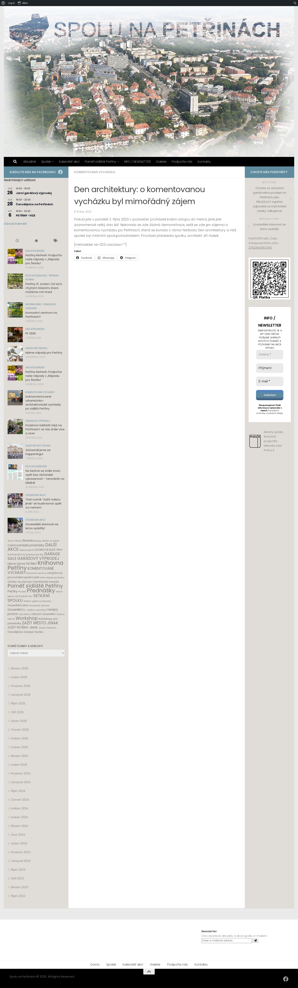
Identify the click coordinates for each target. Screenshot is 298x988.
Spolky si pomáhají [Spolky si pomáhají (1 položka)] (36, 610)
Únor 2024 (18, 835)
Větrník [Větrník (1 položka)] (11, 619)
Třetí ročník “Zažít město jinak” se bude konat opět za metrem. (43, 503)
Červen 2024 (20, 800)
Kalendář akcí (69, 161)
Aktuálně (29, 161)
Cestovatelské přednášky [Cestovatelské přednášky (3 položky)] (26, 545)
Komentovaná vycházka (94, 172)
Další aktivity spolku (38, 445)
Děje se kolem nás (36, 275)
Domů (94, 964)
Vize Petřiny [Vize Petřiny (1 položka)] (24, 614)
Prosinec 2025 (20, 686)
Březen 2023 (19, 887)
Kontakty (204, 161)
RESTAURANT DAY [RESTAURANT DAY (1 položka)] (24, 596)
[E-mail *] (269, 381)
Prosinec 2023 (20, 852)
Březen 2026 (19, 668)
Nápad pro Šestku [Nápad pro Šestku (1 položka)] (55, 577)
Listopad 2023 (21, 861)
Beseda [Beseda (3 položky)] (28, 541)
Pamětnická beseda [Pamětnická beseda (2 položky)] (46, 582)
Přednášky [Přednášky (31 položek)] (41, 590)
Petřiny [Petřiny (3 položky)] (13, 591)
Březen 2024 (19, 826)
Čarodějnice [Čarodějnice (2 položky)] (15, 632)
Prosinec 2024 (20, 773)
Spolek (46, 161)
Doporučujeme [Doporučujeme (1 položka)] (26, 550)
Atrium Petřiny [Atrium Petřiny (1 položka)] (15, 540)
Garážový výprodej (37, 420)
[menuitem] (3, 3)
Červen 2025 (20, 730)
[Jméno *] (269, 355)
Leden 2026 (19, 677)
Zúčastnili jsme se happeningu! (38, 452)
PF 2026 (30, 333)
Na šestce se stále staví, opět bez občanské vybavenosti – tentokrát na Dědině (44, 477)
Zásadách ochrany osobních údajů (269, 411)
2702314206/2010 (260, 248)
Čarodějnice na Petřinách (34, 204)
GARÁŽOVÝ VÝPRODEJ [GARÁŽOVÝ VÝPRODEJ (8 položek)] (38, 558)
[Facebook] (60, 172)
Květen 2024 (19, 808)
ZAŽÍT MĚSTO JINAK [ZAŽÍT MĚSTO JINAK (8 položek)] (40, 623)
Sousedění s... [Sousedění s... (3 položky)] (17, 610)
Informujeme (33, 304)
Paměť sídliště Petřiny (100, 161)
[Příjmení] (269, 368)
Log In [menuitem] (11, 3)
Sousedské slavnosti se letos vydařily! (41, 526)
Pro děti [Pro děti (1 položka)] (22, 591)
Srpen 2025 (19, 721)
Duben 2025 (19, 747)
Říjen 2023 (18, 870)
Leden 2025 (19, 765)
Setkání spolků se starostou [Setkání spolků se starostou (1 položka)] (37, 601)
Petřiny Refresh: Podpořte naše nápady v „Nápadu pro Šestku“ (43, 259)
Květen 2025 (19, 738)
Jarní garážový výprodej (34, 193)
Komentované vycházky (40, 392)
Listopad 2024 (21, 782)
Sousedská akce (35, 495)
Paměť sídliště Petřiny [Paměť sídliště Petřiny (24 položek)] (35, 585)
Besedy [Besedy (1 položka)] (37, 540)
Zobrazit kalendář (15, 224)
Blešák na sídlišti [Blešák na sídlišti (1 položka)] (50, 540)
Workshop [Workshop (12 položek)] (27, 618)
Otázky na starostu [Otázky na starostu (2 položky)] (20, 582)
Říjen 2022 (18, 896)
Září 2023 (17, 878)
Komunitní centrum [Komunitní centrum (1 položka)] (36, 573)
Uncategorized (34, 250)
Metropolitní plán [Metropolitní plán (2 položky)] (29, 577)
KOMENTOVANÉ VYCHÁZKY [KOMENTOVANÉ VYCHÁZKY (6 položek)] (31, 570)
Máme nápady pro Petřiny (43, 353)
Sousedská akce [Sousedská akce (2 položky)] (18, 605)
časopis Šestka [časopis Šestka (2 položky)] (33, 632)
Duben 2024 (19, 817)
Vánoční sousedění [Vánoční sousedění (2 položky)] (43, 614)
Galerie (161, 161)
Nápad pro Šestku (36, 348)
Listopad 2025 (21, 695)
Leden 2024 (19, 843)
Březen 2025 (19, 756)
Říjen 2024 (18, 791)
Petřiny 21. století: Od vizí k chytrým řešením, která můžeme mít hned (43, 288)
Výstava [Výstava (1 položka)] (60, 614)
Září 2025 (17, 712)
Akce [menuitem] (23, 3)
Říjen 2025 (18, 703)
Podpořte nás (182, 161)
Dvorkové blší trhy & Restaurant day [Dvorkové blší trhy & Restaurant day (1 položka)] (25, 554)
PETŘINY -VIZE (25, 215)
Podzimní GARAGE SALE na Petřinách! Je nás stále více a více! (45, 429)
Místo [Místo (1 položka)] (43, 577)
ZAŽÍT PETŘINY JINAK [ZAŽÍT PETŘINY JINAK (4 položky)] (23, 627)
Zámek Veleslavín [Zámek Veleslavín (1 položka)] (47, 627)
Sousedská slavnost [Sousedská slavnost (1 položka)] (39, 605)
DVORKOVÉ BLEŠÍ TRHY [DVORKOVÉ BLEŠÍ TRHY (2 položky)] (48, 550)
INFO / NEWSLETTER (137, 161)
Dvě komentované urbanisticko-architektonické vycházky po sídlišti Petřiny (43, 402)
